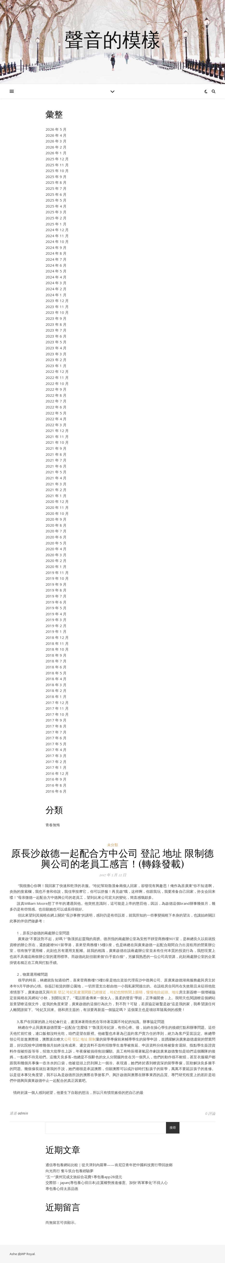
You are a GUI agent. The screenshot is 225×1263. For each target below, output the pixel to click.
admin (23, 1113)
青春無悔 (53, 824)
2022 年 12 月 (57, 371)
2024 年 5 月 (56, 271)
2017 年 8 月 (56, 726)
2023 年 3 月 (56, 353)
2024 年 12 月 (57, 229)
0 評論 (210, 1113)
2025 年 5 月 (56, 200)
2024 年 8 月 (56, 253)
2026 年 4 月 (56, 135)
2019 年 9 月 (56, 584)
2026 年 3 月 (56, 141)
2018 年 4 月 (56, 678)
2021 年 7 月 (56, 460)
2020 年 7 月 (56, 531)
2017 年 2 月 (56, 761)
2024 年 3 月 (56, 282)
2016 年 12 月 (57, 773)
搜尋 (173, 1127)
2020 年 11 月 (57, 507)
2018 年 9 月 (56, 655)
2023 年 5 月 (56, 341)
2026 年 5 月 (56, 129)
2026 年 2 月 (56, 147)
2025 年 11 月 (57, 164)
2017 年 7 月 (56, 732)
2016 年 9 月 (56, 779)
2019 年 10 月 (57, 578)
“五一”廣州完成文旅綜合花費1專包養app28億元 (84, 1176)
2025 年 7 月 (56, 188)
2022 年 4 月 (56, 418)
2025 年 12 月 (57, 158)
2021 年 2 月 (56, 489)
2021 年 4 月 (56, 477)
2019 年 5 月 (56, 607)
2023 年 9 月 (56, 318)
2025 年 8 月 (56, 182)
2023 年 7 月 (56, 330)
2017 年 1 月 (56, 767)
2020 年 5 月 (56, 543)
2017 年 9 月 (56, 720)
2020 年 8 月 (56, 525)
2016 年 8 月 (56, 785)
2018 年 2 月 (56, 690)
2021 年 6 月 (56, 466)
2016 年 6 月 (56, 791)
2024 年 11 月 (57, 235)
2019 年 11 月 (57, 572)
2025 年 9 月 (56, 176)
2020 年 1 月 (56, 566)
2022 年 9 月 (56, 389)
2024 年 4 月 (56, 277)
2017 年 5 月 (56, 743)
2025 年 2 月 (56, 218)
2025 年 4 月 (56, 206)
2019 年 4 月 (56, 613)
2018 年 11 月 (57, 643)
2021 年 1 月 (56, 495)
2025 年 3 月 (56, 211)
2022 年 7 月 (56, 401)
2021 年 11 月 (57, 436)
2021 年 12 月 (57, 430)
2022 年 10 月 (57, 383)
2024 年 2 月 (56, 288)
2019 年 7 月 (56, 596)
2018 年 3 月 (56, 684)
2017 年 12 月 (57, 702)
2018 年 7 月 (56, 661)
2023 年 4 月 (56, 347)
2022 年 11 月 (57, 377)
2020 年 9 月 (56, 519)
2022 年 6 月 (56, 407)
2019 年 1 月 (56, 631)
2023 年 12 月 (57, 300)
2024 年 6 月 (56, 265)
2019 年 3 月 (56, 619)
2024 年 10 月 (57, 241)
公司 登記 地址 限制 (80, 1039)
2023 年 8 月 (56, 324)
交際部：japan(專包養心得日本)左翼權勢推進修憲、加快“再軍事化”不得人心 (107, 1182)
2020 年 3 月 (56, 554)
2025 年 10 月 (57, 170)
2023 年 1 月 (56, 365)
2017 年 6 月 (56, 737)
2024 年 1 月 (56, 294)
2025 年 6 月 (56, 194)
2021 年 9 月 (56, 448)
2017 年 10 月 (57, 714)
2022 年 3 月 (56, 424)
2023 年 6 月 (56, 336)
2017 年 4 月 (56, 749)
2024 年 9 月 (56, 247)
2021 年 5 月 (56, 471)
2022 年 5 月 (56, 413)
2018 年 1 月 (56, 696)
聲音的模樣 (112, 39)
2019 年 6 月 (56, 602)
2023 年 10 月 (57, 312)
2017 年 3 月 (56, 755)
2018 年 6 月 (56, 667)
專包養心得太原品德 (62, 1188)
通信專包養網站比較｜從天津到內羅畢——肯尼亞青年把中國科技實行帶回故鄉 (109, 1164)
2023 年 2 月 (56, 359)
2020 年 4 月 (56, 548)
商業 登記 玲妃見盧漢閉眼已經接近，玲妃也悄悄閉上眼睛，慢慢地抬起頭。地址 (114, 992)
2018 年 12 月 (57, 637)
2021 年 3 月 (56, 483)
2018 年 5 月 (56, 673)
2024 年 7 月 (56, 259)
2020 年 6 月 (56, 537)
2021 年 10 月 (57, 442)
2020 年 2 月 (56, 560)
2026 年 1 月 (56, 152)
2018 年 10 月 (57, 649)
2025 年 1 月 (56, 224)
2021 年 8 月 (56, 454)
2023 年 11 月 (57, 306)
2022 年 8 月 (56, 395)
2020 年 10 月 (57, 513)
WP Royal (28, 1254)
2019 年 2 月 (56, 625)
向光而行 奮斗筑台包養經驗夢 (69, 1170)
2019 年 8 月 (56, 590)
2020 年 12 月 (57, 501)
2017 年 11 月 (57, 708)
